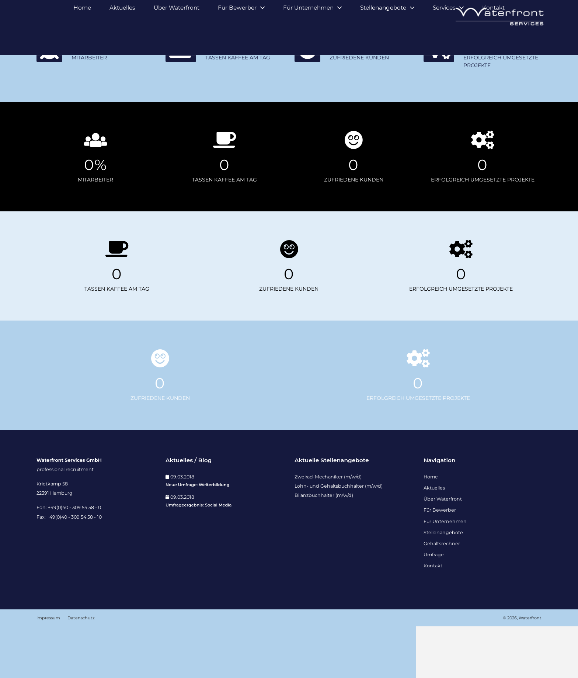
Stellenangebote (383, 39)
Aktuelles (122, 39)
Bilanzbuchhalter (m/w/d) (324, 547)
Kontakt (493, 39)
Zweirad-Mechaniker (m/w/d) (328, 528)
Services (444, 39)
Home (82, 39)
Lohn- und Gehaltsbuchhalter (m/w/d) (339, 537)
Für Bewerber (237, 39)
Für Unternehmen (308, 39)
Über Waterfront (176, 39)
